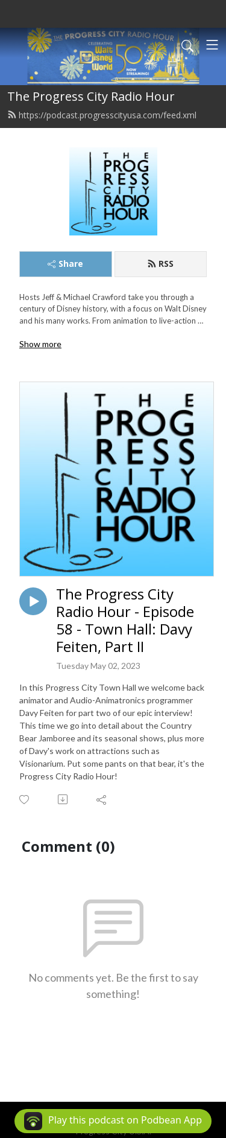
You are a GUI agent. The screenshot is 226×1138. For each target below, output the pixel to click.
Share (65, 263)
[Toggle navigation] (212, 44)
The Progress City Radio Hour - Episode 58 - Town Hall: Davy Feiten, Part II (125, 620)
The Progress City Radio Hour (91, 96)
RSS (160, 263)
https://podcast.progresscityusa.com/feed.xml (101, 115)
